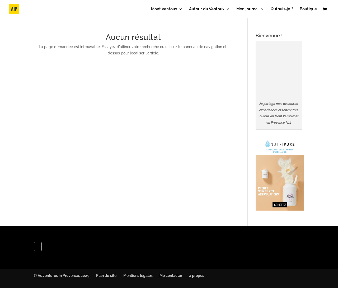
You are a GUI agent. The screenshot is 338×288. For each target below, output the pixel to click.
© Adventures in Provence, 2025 (61, 275)
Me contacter (170, 275)
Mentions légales (138, 275)
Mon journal (247, 9)
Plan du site (106, 275)
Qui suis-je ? (282, 9)
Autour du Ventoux (206, 9)
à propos (196, 275)
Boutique (308, 9)
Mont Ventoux (164, 9)
